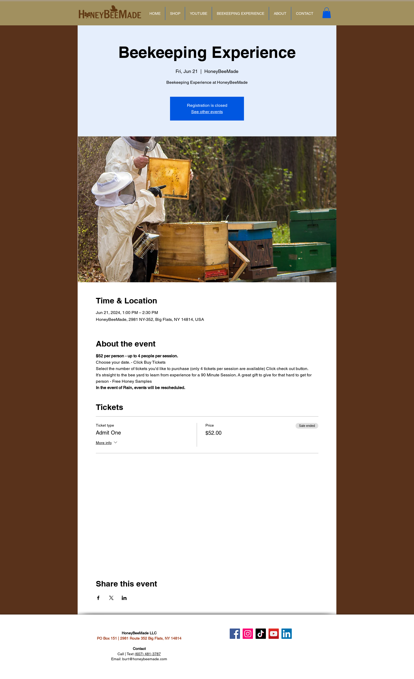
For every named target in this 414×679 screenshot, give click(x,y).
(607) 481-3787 (148, 654)
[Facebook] (235, 634)
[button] (326, 12)
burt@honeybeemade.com (144, 659)
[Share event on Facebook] (98, 598)
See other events (207, 111)
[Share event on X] (111, 598)
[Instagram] (248, 634)
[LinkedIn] (286, 634)
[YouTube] (274, 634)
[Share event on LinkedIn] (124, 598)
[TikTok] (261, 634)
